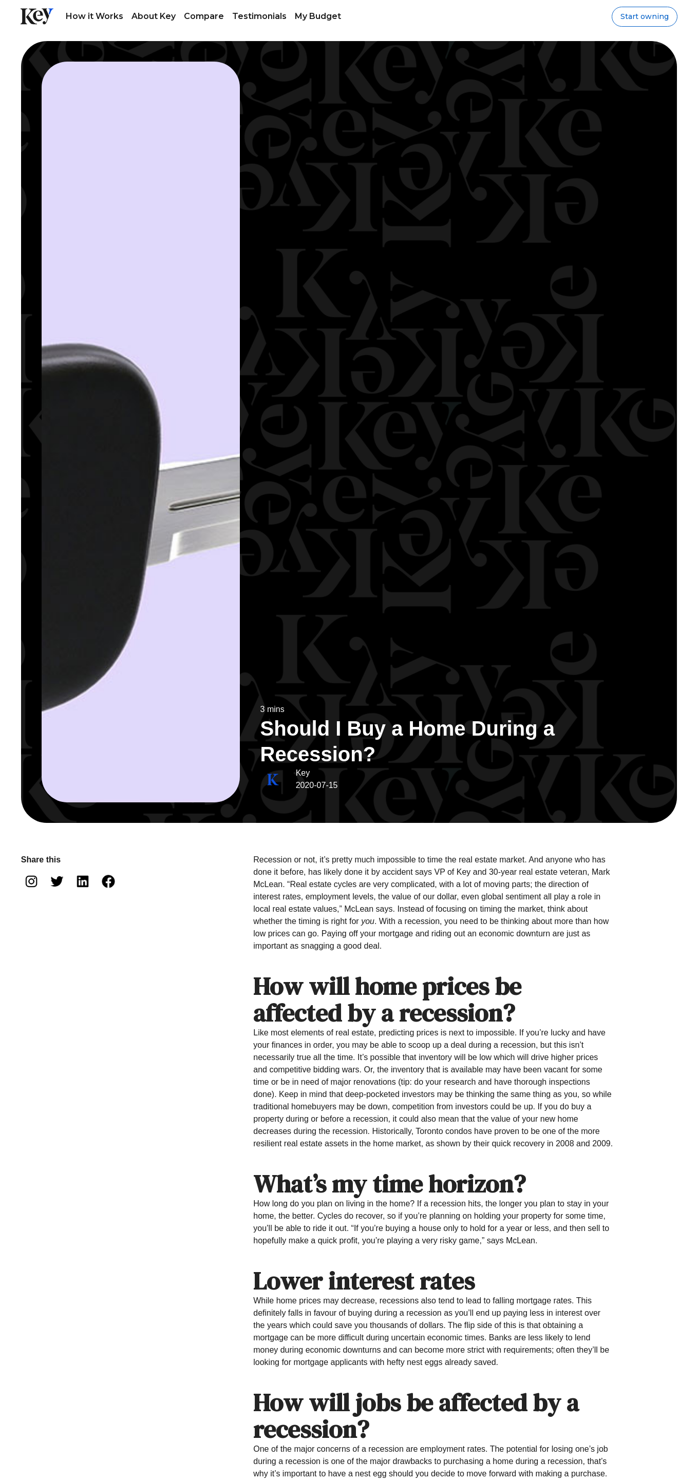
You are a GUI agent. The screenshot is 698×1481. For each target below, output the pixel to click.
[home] (37, 16)
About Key (153, 16)
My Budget (318, 16)
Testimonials (259, 16)
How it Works (94, 16)
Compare (204, 16)
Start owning (644, 16)
